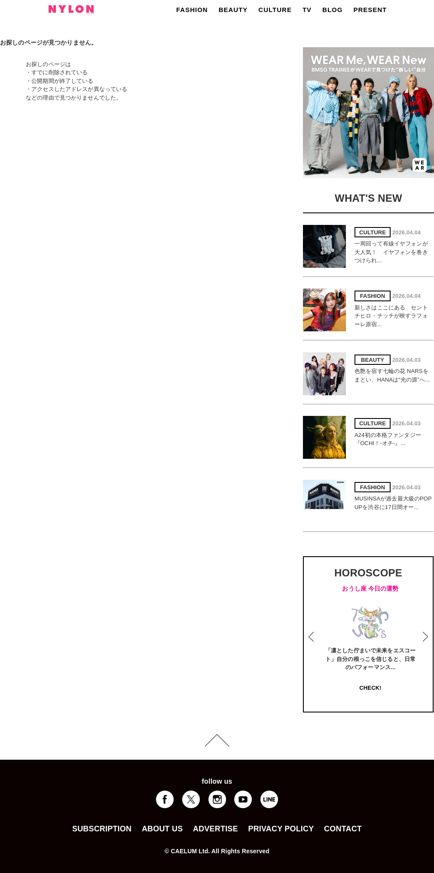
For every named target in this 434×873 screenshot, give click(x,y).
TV (307, 9)
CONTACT (343, 828)
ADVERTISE (215, 828)
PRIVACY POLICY (281, 828)
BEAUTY (233, 9)
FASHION (192, 9)
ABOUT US (162, 828)
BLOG (332, 9)
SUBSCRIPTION (101, 828)
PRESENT (370, 9)
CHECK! (370, 688)
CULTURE (275, 9)
